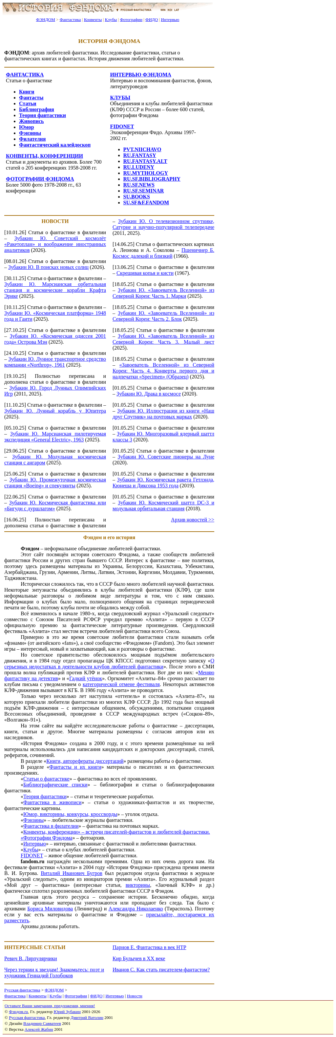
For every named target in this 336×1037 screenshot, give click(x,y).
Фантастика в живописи (52, 802)
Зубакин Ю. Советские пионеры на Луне (166, 456)
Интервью (170, 19)
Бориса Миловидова (50, 908)
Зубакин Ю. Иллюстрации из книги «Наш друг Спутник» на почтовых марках (163, 413)
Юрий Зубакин (67, 1011)
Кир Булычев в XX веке (139, 958)
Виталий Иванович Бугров (71, 873)
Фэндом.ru (18, 1011)
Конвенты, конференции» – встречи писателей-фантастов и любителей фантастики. (116, 832)
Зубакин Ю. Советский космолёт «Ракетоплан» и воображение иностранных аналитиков (55, 244)
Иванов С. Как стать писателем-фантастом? (161, 969)
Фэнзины (33, 820)
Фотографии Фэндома (47, 838)
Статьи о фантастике (46, 779)
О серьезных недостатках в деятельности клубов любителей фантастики (109, 663)
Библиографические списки (55, 784)
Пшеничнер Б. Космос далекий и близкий (163, 253)
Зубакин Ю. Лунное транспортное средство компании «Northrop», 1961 (55, 362)
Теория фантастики (45, 796)
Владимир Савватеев (42, 1023)
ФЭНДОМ (45, 19)
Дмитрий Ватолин (87, 1017)
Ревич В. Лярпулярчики (30, 958)
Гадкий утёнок (85, 678)
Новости (134, 995)
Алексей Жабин (39, 1029)
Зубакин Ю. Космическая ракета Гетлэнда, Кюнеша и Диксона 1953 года (163, 482)
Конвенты (93, 19)
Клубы (111, 19)
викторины (138, 885)
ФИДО (151, 19)
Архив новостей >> (192, 519)
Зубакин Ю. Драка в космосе (148, 393)
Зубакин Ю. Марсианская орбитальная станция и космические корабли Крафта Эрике (55, 290)
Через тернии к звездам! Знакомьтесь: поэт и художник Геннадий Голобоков (54, 972)
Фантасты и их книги (75, 767)
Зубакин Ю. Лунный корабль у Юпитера (55, 411)
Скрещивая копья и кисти (145, 273)
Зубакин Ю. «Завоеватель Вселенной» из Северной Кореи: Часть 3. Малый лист (163, 339)
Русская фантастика (22, 989)
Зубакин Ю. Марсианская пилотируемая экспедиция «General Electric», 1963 (55, 436)
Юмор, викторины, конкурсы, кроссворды (70, 814)
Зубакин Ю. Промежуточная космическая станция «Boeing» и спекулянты (55, 482)
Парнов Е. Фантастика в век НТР (149, 947)
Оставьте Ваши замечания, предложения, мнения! (50, 1005)
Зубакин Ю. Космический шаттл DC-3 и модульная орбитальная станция (163, 505)
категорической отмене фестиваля (121, 684)
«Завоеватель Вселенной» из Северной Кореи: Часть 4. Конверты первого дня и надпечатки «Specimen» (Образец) (163, 370)
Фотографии (131, 19)
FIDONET (32, 855)
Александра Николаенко (136, 908)
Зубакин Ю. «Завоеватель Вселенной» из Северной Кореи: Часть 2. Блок (163, 316)
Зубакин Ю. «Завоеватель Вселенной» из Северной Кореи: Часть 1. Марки (163, 293)
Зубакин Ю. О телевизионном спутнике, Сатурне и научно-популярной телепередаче (163, 224)
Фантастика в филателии (50, 826)
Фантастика (70, 19)
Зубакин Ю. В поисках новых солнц (48, 267)
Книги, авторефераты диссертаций (84, 761)
